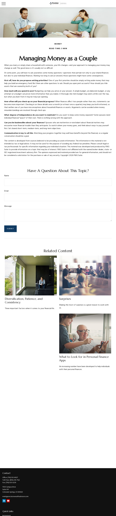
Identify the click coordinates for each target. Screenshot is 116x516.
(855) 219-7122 (15, 480)
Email (6, 191)
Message (8, 206)
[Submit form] (10, 228)
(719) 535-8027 (13, 477)
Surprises (65, 299)
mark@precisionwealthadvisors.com (15, 496)
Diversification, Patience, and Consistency (24, 300)
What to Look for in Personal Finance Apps (84, 358)
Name (6, 175)
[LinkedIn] (4, 500)
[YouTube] (8, 500)
